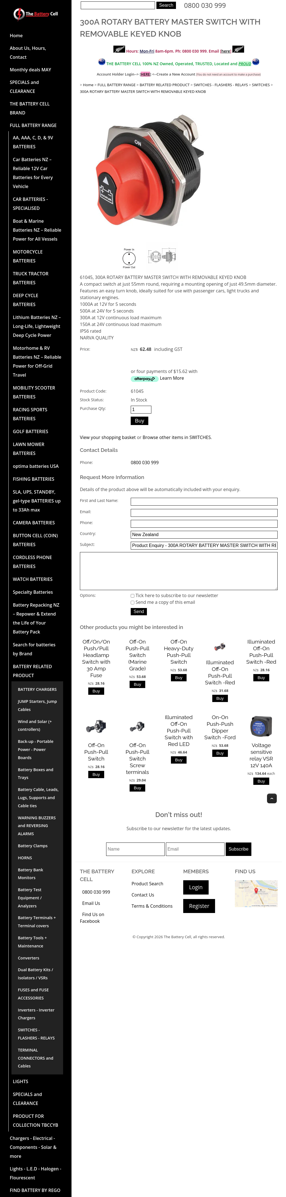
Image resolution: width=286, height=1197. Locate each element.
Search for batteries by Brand (34, 649)
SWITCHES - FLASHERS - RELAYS (36, 1034)
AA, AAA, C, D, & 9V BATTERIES (33, 142)
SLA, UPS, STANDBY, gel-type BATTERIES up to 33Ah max (37, 501)
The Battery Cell (177, 944)
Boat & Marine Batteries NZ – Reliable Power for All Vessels (37, 230)
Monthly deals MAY (30, 70)
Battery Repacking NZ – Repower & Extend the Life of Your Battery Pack (36, 618)
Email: (85, 511)
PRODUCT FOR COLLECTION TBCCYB (35, 1120)
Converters (28, 958)
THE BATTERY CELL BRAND (30, 108)
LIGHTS (20, 1081)
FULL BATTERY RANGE (33, 125)
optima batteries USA (36, 466)
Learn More (172, 378)
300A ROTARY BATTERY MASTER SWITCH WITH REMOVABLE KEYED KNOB (143, 91)
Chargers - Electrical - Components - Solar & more (33, 1147)
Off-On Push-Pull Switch (96, 759)
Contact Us (143, 903)
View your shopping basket (108, 437)
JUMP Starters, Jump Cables (37, 705)
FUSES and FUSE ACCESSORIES (33, 994)
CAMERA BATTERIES (34, 523)
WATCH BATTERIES (33, 579)
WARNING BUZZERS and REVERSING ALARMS (37, 826)
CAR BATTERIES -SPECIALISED (30, 203)
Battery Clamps (32, 845)
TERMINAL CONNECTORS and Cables (35, 1058)
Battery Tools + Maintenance (32, 942)
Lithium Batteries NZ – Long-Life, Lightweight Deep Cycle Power (37, 326)
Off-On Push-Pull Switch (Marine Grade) (137, 662)
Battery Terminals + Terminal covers (37, 921)
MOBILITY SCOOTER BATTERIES (34, 392)
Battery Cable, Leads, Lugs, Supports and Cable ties (38, 797)
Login (196, 895)
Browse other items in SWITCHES (176, 437)
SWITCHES (261, 84)
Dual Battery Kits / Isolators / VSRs (35, 973)
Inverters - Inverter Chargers (36, 1014)
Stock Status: (92, 399)
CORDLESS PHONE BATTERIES (32, 561)
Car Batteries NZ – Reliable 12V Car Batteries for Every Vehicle (33, 172)
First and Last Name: (99, 500)
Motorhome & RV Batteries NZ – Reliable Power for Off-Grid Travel (37, 361)
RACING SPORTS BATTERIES (30, 414)
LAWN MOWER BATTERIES (28, 448)
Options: (88, 603)
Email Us (91, 911)
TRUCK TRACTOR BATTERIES (30, 278)
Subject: (87, 544)
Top (272, 806)
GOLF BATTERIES (30, 431)
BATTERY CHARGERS (37, 689)
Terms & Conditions (152, 914)
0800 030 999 (205, 5)
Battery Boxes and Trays (35, 773)
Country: (88, 533)
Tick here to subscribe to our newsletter (174, 603)
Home (16, 35)
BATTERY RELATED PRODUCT (32, 671)
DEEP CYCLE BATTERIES (25, 300)
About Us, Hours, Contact (28, 52)
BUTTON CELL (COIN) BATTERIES (35, 540)
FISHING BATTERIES (33, 479)
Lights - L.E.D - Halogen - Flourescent (35, 1173)
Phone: (86, 462)
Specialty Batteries (33, 592)
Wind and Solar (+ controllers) (35, 725)
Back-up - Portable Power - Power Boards (35, 749)
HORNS (25, 857)
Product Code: (93, 391)
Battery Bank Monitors (30, 874)
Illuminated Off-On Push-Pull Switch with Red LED (179, 738)
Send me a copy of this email (163, 610)
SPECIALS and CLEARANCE (24, 86)
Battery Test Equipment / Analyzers (30, 898)
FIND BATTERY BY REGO (35, 1190)
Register (199, 913)
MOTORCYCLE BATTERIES (28, 256)
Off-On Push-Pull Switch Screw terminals (137, 766)
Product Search (147, 891)
